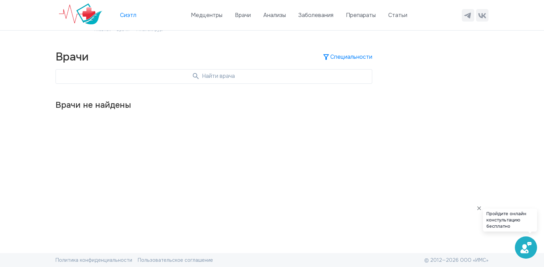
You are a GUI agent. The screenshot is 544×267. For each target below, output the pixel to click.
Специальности (347, 57)
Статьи (397, 15)
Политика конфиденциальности (94, 260)
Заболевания (315, 15)
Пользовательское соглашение (175, 260)
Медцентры (206, 15)
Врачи (243, 15)
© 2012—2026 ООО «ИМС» (456, 260)
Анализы (274, 15)
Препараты (361, 15)
